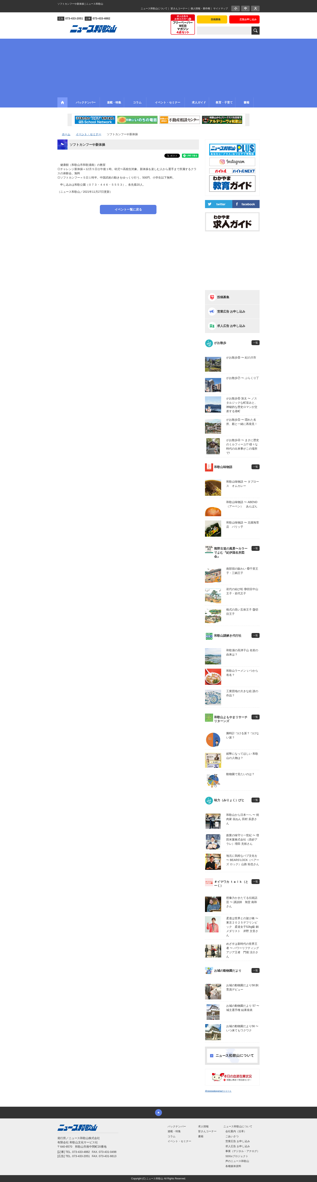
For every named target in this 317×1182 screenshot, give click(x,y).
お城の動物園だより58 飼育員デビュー (242, 987)
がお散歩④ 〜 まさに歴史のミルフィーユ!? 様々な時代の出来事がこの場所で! (242, 446)
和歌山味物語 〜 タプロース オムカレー (242, 483)
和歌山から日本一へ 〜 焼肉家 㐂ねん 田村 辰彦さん (242, 819)
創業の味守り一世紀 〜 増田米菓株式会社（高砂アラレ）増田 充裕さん (242, 839)
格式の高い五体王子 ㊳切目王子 (242, 611)
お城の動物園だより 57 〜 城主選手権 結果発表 (242, 1008)
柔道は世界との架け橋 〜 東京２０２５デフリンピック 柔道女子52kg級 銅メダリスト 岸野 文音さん (243, 927)
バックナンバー (177, 1126)
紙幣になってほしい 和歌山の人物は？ (242, 756)
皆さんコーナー (179, 8)
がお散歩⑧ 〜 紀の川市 (241, 357)
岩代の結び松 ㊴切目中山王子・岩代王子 (242, 591)
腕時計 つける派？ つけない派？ (242, 735)
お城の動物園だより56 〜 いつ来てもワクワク (242, 1028)
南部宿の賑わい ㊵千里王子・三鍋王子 (242, 571)
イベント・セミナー (179, 1141)
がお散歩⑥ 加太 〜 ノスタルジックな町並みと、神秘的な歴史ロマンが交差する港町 (241, 405)
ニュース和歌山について (154, 8)
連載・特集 (174, 1131)
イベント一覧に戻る (128, 209)
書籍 (200, 1136)
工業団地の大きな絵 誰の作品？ (242, 693)
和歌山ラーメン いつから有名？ (242, 673)
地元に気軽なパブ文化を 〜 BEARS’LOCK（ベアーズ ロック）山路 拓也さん (242, 860)
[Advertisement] (158, 67)
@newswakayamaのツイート (218, 1091)
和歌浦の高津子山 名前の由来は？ (242, 652)
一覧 (255, 342)
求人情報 (203, 1126)
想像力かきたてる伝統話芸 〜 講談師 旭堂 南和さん (241, 902)
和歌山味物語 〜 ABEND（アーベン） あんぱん (241, 504)
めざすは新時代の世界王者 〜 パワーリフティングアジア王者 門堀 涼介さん (242, 950)
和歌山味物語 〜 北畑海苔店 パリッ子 (242, 524)
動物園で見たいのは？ (240, 774)
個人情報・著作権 (200, 8)
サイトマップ (220, 8)
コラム (171, 1136)
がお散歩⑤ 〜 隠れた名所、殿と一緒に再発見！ (241, 422)
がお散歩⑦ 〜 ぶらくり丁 (242, 378)
